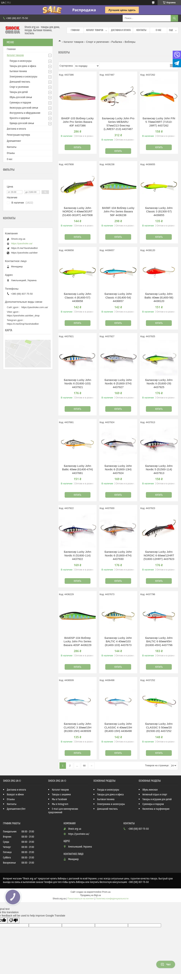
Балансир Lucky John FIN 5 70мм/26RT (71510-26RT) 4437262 (159, 122)
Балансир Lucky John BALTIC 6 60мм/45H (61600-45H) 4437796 (159, 641)
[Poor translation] (13, 920)
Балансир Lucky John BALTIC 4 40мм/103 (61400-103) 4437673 (118, 641)
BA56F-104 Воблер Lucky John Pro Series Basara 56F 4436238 (118, 211)
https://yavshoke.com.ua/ (34, 307)
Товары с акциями (61, 794)
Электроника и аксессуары (23, 76)
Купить (77, 147)
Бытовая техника (18, 71)
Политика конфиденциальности (112, 898)
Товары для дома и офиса (23, 66)
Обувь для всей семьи (21, 97)
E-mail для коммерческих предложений (63, 811)
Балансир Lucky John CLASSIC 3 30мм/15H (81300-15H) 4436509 (77, 727)
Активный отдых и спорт (154, 794)
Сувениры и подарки (20, 102)
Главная (75, 30)
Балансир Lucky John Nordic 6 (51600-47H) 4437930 (118, 555)
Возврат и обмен (15, 794)
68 (84, 765)
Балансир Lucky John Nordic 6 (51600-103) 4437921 (77, 383)
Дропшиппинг (14, 141)
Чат (166, 964)
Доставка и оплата (121, 30)
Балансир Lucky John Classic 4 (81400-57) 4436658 (77, 297)
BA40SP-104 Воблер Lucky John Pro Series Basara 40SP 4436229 (77, 641)
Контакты (141, 30)
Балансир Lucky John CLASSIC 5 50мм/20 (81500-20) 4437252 (159, 727)
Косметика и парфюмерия (155, 809)
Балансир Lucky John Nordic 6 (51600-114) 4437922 (77, 555)
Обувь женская (150, 789)
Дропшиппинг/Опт (16, 809)
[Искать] (174, 18)
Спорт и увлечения (97, 41)
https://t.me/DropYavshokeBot (23, 323)
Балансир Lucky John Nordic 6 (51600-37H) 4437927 (118, 383)
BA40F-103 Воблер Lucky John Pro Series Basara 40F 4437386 (77, 122)
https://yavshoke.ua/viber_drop (23, 315)
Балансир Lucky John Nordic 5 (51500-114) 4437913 (159, 469)
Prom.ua (106, 892)
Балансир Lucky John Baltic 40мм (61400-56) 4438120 (158, 297)
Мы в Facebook (59, 799)
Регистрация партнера (18, 134)
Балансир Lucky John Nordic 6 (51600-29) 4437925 (159, 383)
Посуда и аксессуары (21, 61)
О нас (158, 30)
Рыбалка (116, 41)
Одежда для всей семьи (22, 123)
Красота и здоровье (20, 118)
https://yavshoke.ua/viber (24, 252)
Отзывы (11, 153)
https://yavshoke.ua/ (22, 243)
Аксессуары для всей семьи (24, 107)
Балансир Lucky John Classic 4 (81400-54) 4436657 (118, 297)
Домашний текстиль (20, 81)
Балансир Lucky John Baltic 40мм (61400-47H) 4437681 (77, 469)
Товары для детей (19, 92)
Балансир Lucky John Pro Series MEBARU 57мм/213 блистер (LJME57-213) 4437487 (118, 124)
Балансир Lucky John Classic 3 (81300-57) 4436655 (159, 211)
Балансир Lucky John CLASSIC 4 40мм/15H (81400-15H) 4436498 (118, 727)
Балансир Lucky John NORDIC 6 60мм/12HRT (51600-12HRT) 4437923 (159, 555)
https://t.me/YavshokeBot (24, 248)
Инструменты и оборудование (25, 113)
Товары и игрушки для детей (157, 799)
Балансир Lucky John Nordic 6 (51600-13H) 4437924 (118, 469)
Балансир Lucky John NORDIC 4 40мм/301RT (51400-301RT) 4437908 (77, 211)
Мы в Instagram (60, 804)
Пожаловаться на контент (80, 898)
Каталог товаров (94, 30)
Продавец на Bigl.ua (90, 895)
